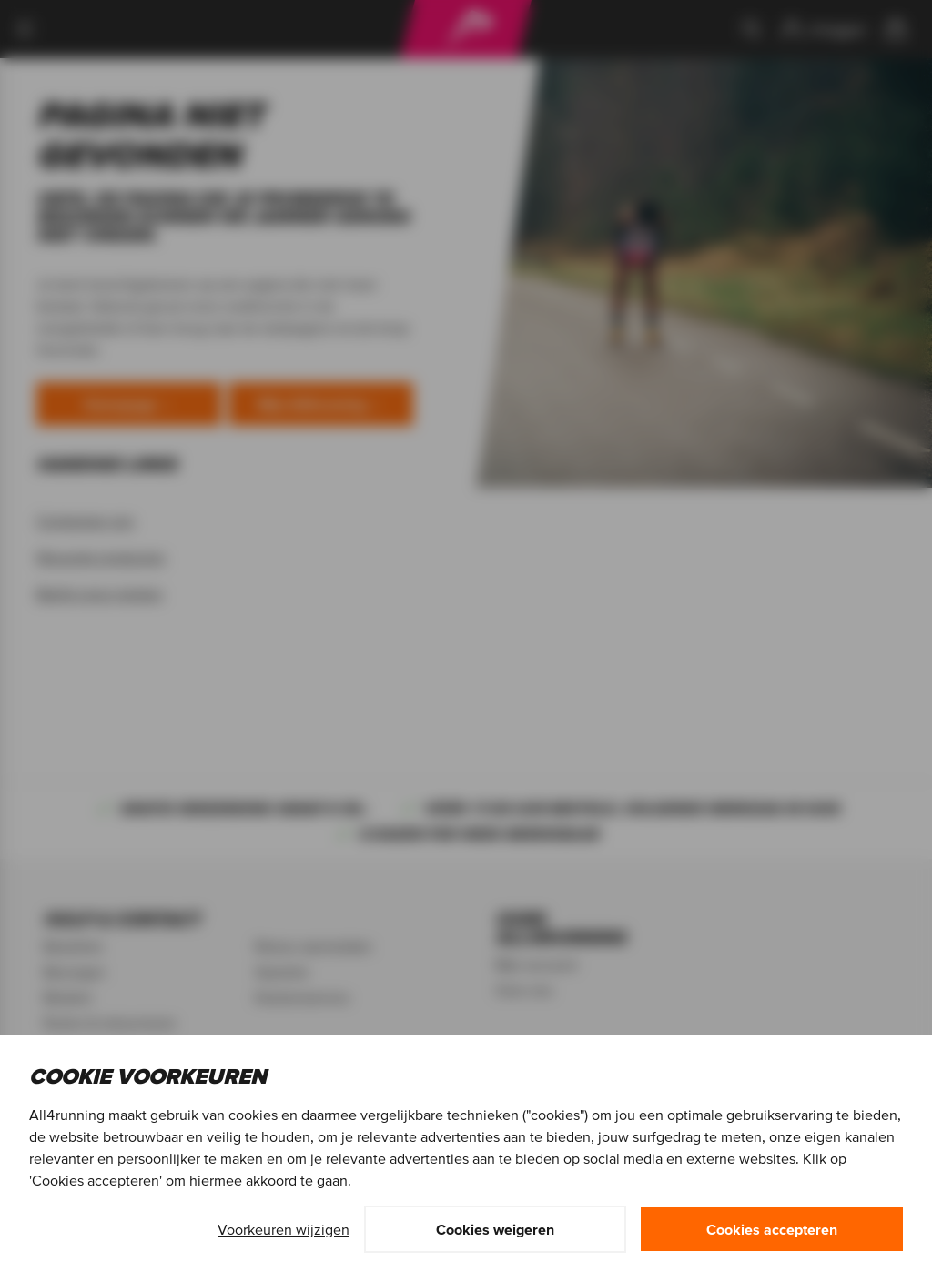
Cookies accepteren (771, 1229)
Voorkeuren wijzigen (284, 1229)
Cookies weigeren (495, 1229)
